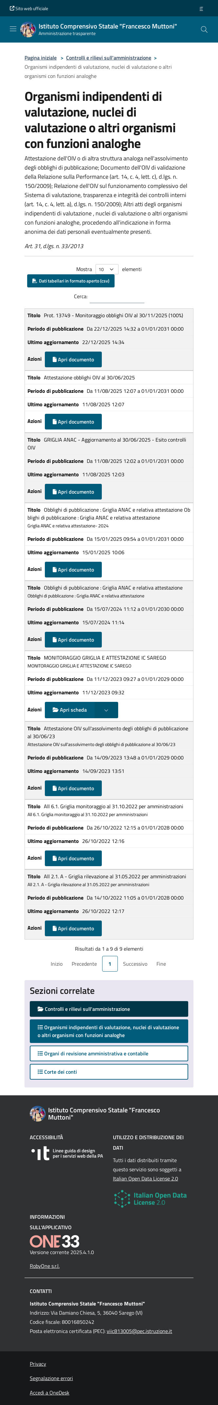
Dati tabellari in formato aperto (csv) (70, 280)
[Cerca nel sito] (204, 29)
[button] (201, 8)
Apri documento (73, 359)
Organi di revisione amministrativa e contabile (93, 1053)
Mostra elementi (109, 269)
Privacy (38, 1364)
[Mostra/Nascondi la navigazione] (13, 29)
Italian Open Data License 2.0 (145, 1178)
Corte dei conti (57, 1072)
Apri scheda (70, 710)
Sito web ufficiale (29, 8)
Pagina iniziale (41, 58)
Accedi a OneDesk (49, 1392)
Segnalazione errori (51, 1378)
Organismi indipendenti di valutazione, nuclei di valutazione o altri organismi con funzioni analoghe (108, 1031)
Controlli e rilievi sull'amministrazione (108, 58)
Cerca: (80, 296)
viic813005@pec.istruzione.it (139, 1331)
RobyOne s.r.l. (45, 1266)
